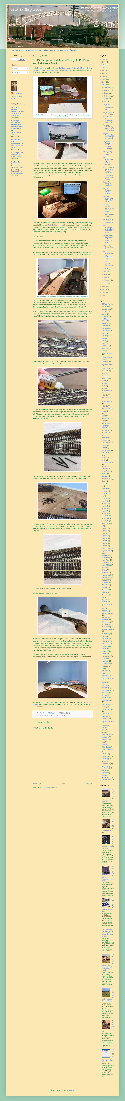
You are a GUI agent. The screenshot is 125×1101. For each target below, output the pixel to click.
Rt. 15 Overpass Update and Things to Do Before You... (108, 170)
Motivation (105, 595)
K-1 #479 (105, 546)
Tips (103, 729)
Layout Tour (105, 560)
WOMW (104, 773)
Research (105, 688)
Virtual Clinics (106, 756)
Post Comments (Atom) (49, 787)
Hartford (104, 474)
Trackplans (105, 737)
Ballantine (105, 326)
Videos (104, 754)
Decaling (104, 376)
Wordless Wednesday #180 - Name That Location (108, 127)
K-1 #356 (105, 533)
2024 (104, 65)
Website (104, 761)
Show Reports (106, 713)
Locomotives (106, 575)
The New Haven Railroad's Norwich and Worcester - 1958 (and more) (17, 166)
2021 (104, 73)
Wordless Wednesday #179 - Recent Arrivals (108, 161)
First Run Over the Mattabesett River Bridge (108, 119)
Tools (103, 732)
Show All (23, 178)
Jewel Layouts (106, 523)
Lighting (104, 570)
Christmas (105, 361)
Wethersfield (67, 716)
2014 (104, 292)
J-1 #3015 (105, 506)
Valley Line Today (107, 749)
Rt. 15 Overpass (51, 716)
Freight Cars (106, 450)
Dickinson (105, 438)
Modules (104, 592)
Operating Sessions (108, 629)
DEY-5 (104, 421)
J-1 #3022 (105, 516)
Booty (103, 343)
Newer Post (37, 784)
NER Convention (107, 604)
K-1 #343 (105, 531)
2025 (104, 62)
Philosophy (105, 641)
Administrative (106, 309)
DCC (103, 373)
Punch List (105, 666)
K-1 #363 (105, 538)
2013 (104, 295)
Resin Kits (105, 693)
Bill (38, 68)
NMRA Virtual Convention (106, 618)
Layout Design (106, 557)
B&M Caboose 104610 (106, 320)
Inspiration (105, 493)
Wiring (104, 770)
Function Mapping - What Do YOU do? (107, 191)
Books (104, 341)
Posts (14, 68)
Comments (16, 72)
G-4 (103, 455)
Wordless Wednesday (105, 776)
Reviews (104, 695)
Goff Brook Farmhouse (105, 468)
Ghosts (104, 458)
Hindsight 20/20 (107, 479)
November (107, 90)
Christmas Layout (107, 364)
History (104, 481)
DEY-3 (104, 416)
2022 (104, 70)
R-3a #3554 (105, 676)
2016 (104, 286)
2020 (104, 76)
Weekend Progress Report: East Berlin (108, 106)
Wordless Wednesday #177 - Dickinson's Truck (108, 255)
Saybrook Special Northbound (108, 263)
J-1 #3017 (105, 511)
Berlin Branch (42, 716)
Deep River (105, 378)
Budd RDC (105, 346)
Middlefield (105, 580)
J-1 (103, 496)
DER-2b (104, 386)
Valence (104, 744)
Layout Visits (106, 565)
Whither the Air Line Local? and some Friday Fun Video (108, 239)
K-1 (103, 526)
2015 (104, 289)
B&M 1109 (105, 316)
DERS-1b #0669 (107, 391)
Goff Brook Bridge (107, 463)
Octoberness (106, 622)
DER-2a (104, 383)
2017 (104, 85)
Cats (103, 350)
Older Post (88, 784)
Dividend (104, 440)
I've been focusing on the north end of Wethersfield (51, 70)
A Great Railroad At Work (108, 215)
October (106, 93)
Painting (104, 636)
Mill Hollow (105, 585)
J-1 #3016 (105, 508)
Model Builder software (55, 225)
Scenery (104, 707)
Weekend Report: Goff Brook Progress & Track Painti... (108, 144)
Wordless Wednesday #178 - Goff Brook (108, 199)
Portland (104, 653)
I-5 (102, 486)
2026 (104, 59)
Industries (105, 488)
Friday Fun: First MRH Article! (108, 113)
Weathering (105, 759)
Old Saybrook (106, 624)
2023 (104, 68)
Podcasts (105, 651)
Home (63, 784)
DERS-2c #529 (106, 408)
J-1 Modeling (106, 518)
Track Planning (106, 734)
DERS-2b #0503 (107, 397)
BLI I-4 (104, 338)
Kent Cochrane (106, 548)
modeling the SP (17, 153)
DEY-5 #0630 (106, 433)
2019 (104, 79)
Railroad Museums (108, 678)
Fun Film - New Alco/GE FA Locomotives (108, 221)
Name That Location (105, 601)
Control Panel (106, 368)
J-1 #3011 (105, 501)
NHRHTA (105, 611)
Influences (105, 491)
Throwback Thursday (105, 726)
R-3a (103, 673)
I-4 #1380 (105, 483)
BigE (103, 333)
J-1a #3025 (105, 521)
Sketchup (44, 115)
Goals (103, 460)
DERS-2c (105, 406)
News (103, 608)
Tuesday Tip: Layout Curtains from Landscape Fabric (108, 208)
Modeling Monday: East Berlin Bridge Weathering (108, 135)
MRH (103, 597)
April (105, 274)
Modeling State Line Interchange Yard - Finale (17, 145)
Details (104, 411)
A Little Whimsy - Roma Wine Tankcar (108, 177)
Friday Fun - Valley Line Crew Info (107, 183)
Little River (105, 572)
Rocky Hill (105, 698)
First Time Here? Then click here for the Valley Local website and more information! (44, 50)
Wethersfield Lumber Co (106, 767)
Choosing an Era (107, 353)
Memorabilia (105, 577)
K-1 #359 (105, 536)
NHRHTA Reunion (107, 613)
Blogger (71, 1090)
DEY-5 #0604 (106, 423)
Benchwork (105, 328)
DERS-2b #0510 (107, 402)
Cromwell (105, 371)
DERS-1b (105, 388)
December (107, 87)
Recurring (105, 685)
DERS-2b (105, 395)
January (106, 283)
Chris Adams (17, 93)
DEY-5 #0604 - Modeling (106, 427)
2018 (104, 82)
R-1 (103, 668)
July (105, 102)
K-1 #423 (105, 541)
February (107, 280)
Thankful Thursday (108, 721)
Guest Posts (105, 471)
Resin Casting (106, 690)
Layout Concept (107, 551)
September (107, 96)
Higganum (105, 476)
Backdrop (105, 323)
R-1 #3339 (105, 671)
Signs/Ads (105, 716)
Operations (105, 634)
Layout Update (106, 562)
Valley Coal (105, 747)
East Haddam (106, 443)
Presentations (106, 656)
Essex (104, 445)
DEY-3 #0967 (106, 418)
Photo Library (106, 643)
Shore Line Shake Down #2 (108, 247)
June (105, 269)
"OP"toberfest (106, 304)
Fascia (104, 448)
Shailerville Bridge (107, 709)
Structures (105, 718)
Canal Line (105, 348)
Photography (106, 646)
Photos (104, 648)
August (106, 99)
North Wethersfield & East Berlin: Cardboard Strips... (108, 229)
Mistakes (104, 587)
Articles (104, 314)
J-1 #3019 (105, 513)
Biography (105, 336)
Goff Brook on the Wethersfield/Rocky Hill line (75, 68)
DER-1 (104, 381)
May (105, 271)
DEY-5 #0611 (106, 430)
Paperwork (105, 638)
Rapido (104, 683)
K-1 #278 (105, 528)
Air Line (104, 311)
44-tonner (105, 306)
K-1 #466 (105, 543)
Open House (106, 627)
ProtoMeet (105, 661)
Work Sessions (106, 780)
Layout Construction (106, 554)
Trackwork (60, 716)
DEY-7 (104, 435)
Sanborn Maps (106, 704)
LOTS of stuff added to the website (108, 153)
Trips (103, 742)
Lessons (104, 567)
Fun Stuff (104, 452)
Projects (104, 658)
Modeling (105, 590)
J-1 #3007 (105, 498)
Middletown (105, 582)
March (106, 277)
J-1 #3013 (105, 503)
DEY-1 (104, 413)
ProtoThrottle (106, 663)
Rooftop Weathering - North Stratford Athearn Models (17, 113)
